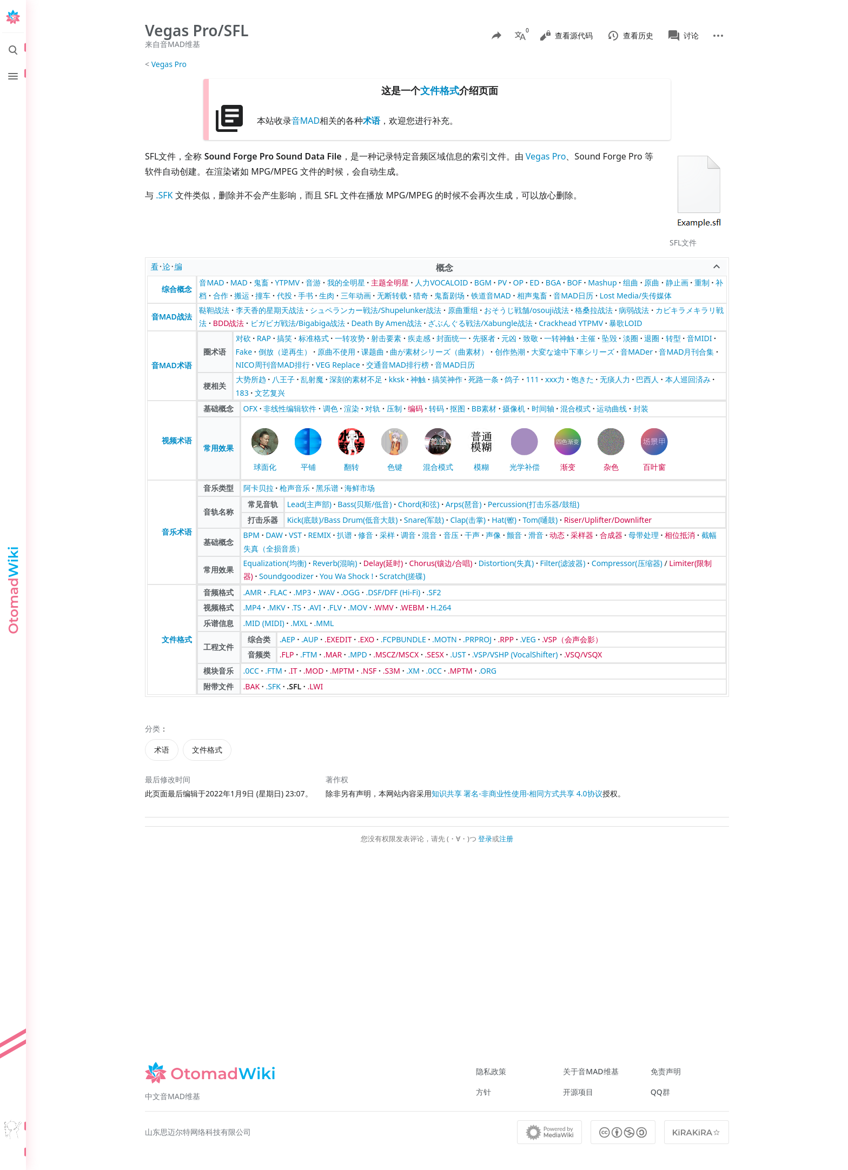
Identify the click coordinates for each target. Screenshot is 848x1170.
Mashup (602, 282)
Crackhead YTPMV (571, 323)
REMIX (319, 535)
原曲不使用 (336, 352)
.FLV (334, 607)
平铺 (308, 467)
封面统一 (451, 338)
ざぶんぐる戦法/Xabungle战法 (480, 323)
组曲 (630, 282)
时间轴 (543, 408)
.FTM (308, 654)
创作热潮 (510, 352)
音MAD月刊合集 (686, 352)
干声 (472, 535)
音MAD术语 (171, 365)
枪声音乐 (295, 488)
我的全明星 (346, 282)
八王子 (283, 379)
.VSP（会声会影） (572, 639)
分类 (152, 728)
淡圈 (630, 338)
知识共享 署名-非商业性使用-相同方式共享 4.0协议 (517, 793)
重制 (702, 282)
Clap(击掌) (468, 520)
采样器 (582, 535)
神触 (418, 379)
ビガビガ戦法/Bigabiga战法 (297, 323)
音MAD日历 (573, 295)
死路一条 (483, 379)
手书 (305, 295)
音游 (313, 282)
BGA (553, 282)
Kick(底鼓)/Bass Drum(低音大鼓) (342, 520)
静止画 (677, 282)
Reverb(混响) (335, 563)
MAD (239, 282)
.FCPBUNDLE (403, 639)
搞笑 (284, 338)
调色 (330, 408)
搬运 (241, 295)
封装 (640, 408)
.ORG (487, 671)
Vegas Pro (169, 64)
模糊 (481, 467)
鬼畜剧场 (449, 295)
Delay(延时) (383, 563)
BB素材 (484, 408)
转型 (673, 338)
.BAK (251, 686)
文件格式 (439, 90)
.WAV (326, 592)
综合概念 (177, 289)
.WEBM (412, 607)
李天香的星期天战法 (270, 310)
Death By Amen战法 (386, 323)
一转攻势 (350, 338)
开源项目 (578, 1092)
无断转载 (392, 295)
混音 (429, 535)
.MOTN (444, 639)
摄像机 (513, 408)
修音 (365, 535)
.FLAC (277, 592)
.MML (324, 623)
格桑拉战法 (594, 310)
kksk (397, 379)
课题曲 (372, 352)
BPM (251, 535)
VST (295, 535)
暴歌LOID (625, 323)
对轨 (372, 408)
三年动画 (356, 295)
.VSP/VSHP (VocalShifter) (515, 654)
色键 (394, 467)
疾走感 (419, 338)
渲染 (351, 408)
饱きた (582, 379)
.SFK (164, 195)
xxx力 (555, 379)
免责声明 (666, 1071)
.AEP (287, 639)
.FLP (287, 654)
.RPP (506, 639)
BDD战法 (228, 323)
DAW (274, 535)
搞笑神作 (447, 379)
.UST (458, 654)
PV (502, 282)
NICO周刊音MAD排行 (273, 365)
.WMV (383, 607)
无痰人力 (615, 379)
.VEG (527, 639)
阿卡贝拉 (258, 488)
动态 (557, 535)
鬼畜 (261, 282)
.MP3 (303, 592)
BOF (574, 282)
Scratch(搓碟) (403, 576)
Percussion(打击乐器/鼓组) (533, 504)
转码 (436, 408)
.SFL (294, 686)
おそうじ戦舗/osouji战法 (526, 310)
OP (518, 282)
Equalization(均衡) (275, 563)
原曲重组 (463, 310)
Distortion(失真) (506, 563)
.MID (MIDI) (263, 623)
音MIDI (699, 338)
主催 (587, 338)
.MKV (276, 607)
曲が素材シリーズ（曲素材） (439, 352)
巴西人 (647, 379)
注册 (506, 838)
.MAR (332, 654)
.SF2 (434, 592)
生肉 (326, 295)
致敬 (530, 338)
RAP (264, 338)
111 (532, 379)
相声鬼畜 (532, 295)
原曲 (651, 282)
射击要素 (386, 338)
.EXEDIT (338, 639)
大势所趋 (251, 379)
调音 (408, 535)
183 (242, 393)
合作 (220, 295)
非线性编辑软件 (289, 408)
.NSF (369, 671)
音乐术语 (177, 532)
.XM (413, 671)
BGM (483, 282)
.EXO (366, 639)
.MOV (357, 607)
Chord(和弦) (419, 504)
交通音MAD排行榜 (397, 365)
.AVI (314, 607)
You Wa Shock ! (346, 576)
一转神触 (559, 338)
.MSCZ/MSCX (396, 654)
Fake (244, 352)
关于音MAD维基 (590, 1071)
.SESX (434, 654)
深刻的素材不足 (355, 379)
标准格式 (314, 338)
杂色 (611, 467)
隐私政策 (491, 1071)
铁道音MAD (491, 295)
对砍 (243, 338)
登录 (485, 838)
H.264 (440, 607)
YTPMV (287, 282)
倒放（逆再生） (285, 352)
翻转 (351, 467)
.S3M (391, 671)
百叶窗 (654, 467)
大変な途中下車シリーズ (572, 352)
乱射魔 (312, 379)
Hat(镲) (504, 520)
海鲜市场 (360, 488)
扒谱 (344, 535)
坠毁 (609, 338)
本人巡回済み (688, 379)
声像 (493, 535)
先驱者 (484, 338)
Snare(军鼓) (424, 520)
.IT (292, 671)
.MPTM (342, 671)
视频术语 (177, 440)
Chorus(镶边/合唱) (440, 563)
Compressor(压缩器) (627, 563)
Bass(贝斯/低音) (364, 504)
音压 (451, 535)
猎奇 (420, 295)
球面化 (265, 467)
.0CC (251, 671)
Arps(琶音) (464, 504)
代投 (284, 295)
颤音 (514, 535)
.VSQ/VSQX (583, 654)
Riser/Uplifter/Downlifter (608, 520)
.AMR (252, 592)
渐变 (567, 467)
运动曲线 (612, 408)
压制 (394, 408)
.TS (296, 607)
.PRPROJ (477, 639)
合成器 (611, 535)
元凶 (508, 338)
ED (534, 282)
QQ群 (660, 1092)
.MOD (313, 671)
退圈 (651, 338)
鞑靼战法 (214, 310)
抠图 (457, 408)
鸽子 (512, 379)
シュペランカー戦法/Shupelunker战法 (375, 310)
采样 (387, 535)
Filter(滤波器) (563, 563)
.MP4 (252, 607)
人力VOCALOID (441, 282)
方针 (483, 1092)
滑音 (536, 535)
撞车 (262, 295)
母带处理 (643, 535)
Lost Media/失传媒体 (636, 295)
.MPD (357, 654)
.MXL (299, 623)
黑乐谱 (327, 488)
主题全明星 (390, 282)
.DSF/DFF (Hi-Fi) (393, 592)
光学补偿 (524, 467)
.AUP (310, 639)
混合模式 (575, 408)
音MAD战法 (171, 316)
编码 (415, 408)
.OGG (350, 592)
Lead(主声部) (309, 504)
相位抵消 (680, 535)
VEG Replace (338, 365)
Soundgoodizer (286, 576)
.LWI (315, 686)
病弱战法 (634, 310)
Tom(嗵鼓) (540, 520)
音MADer (636, 352)
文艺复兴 (270, 393)
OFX (250, 408)
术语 (371, 121)
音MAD (306, 121)
